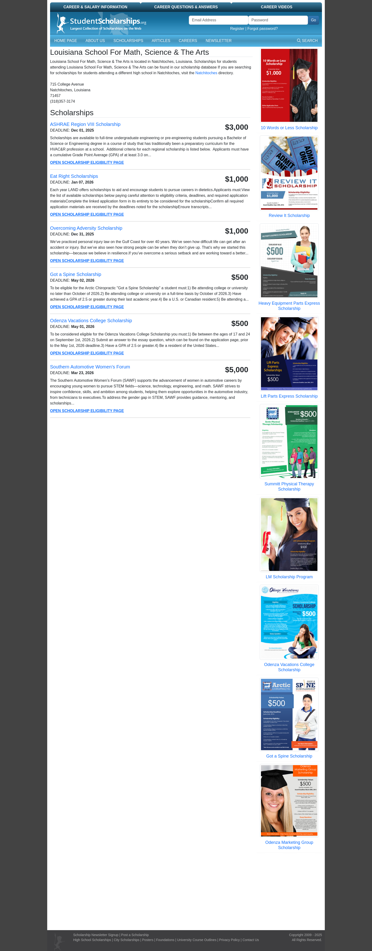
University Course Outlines (196, 940)
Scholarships (128, 41)
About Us (95, 41)
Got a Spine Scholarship (289, 756)
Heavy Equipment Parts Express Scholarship (289, 306)
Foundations (165, 940)
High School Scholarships (92, 940)
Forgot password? (262, 29)
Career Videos (276, 7)
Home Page (65, 41)
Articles (161, 41)
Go (313, 20)
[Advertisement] (186, 891)
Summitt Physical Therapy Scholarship (289, 487)
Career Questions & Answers (186, 7)
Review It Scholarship (289, 215)
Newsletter (219, 41)
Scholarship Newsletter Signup (96, 935)
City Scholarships (126, 940)
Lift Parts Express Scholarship (289, 396)
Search (307, 41)
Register (237, 29)
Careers (188, 41)
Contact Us (250, 940)
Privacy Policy (229, 940)
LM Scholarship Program (289, 576)
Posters (147, 940)
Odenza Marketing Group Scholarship (289, 845)
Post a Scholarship (135, 935)
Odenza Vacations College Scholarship (289, 667)
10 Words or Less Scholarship (289, 127)
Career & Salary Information (95, 7)
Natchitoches (206, 73)
